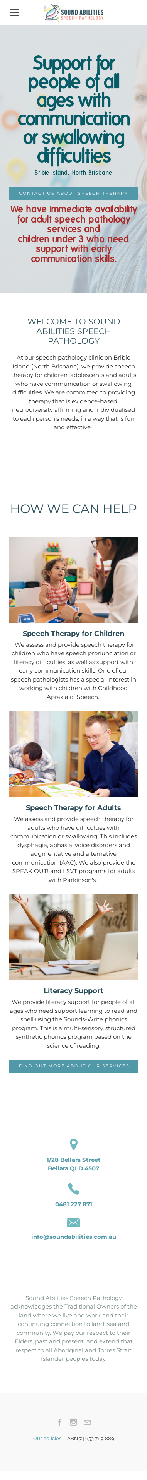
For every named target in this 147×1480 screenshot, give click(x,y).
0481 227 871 (73, 1204)
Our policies (48, 1438)
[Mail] (87, 1422)
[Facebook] (60, 1422)
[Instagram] (73, 1422)
